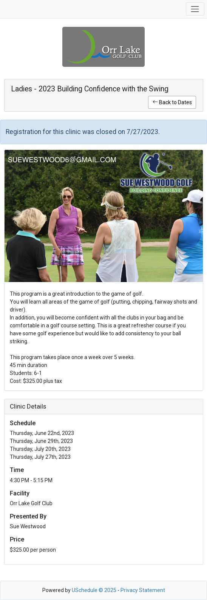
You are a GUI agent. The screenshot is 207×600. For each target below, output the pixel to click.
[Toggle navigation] (195, 8)
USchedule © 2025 (94, 590)
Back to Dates (172, 102)
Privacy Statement (142, 590)
